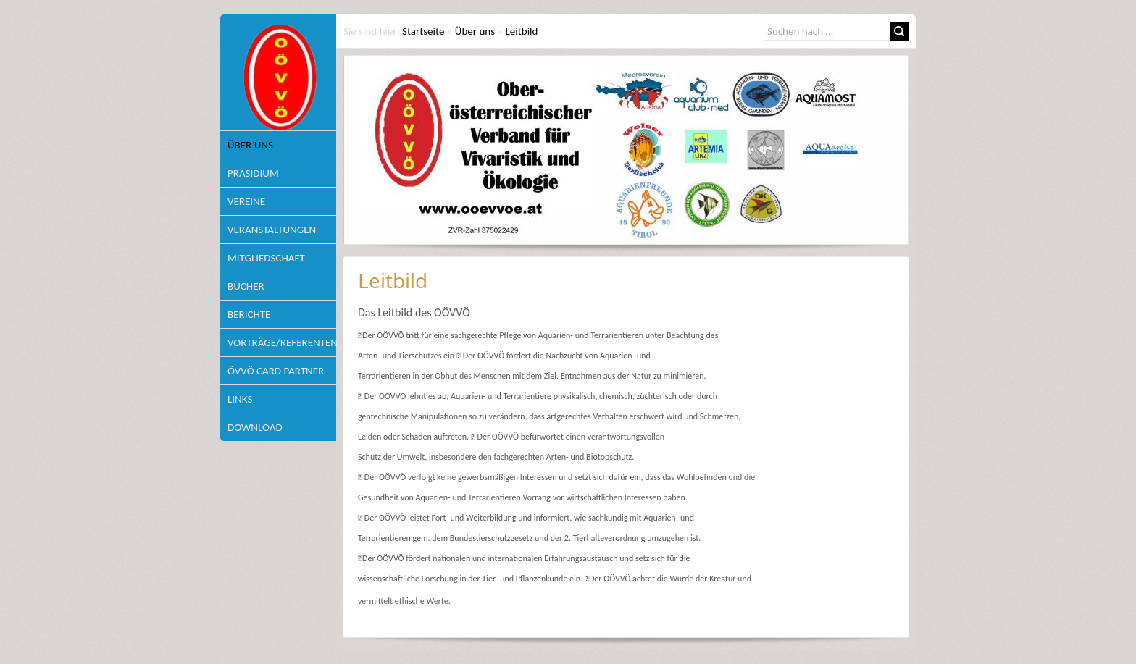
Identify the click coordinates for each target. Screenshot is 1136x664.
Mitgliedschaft (266, 257)
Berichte (248, 314)
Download (255, 427)
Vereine (246, 201)
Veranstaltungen (271, 229)
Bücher (245, 286)
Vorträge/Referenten (281, 342)
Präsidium (253, 173)
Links (239, 398)
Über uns (250, 144)
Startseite (423, 31)
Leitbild (522, 31)
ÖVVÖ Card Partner (275, 370)
